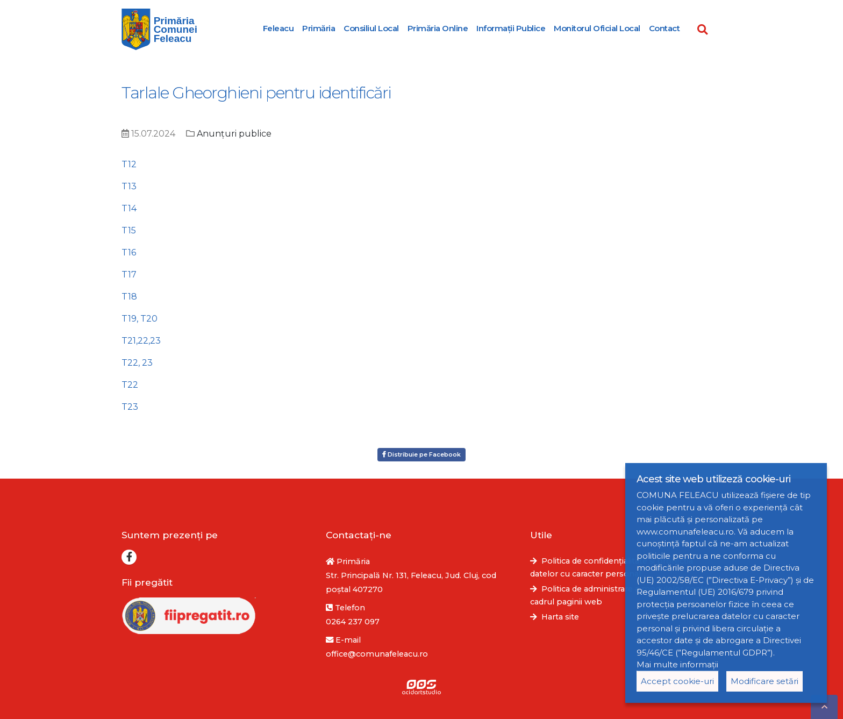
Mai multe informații (677, 664)
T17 (129, 274)
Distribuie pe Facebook (421, 454)
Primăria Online (438, 28)
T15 (129, 230)
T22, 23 (137, 363)
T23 (130, 407)
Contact (664, 28)
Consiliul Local (371, 28)
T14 (129, 208)
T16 (129, 252)
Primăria (318, 28)
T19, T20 (140, 319)
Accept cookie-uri (677, 681)
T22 (130, 385)
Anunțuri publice (234, 134)
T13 (129, 186)
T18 (129, 296)
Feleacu (278, 28)
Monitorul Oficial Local (597, 28)
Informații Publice (510, 28)
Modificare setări (764, 681)
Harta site (560, 617)
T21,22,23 (141, 341)
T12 (129, 164)
